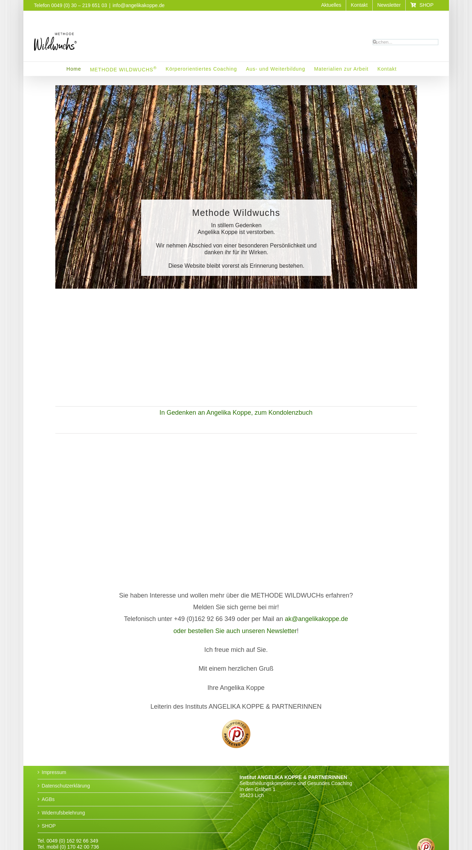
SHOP (49, 826)
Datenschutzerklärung (66, 786)
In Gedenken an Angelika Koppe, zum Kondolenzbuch (236, 412)
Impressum (54, 772)
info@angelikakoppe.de (138, 5)
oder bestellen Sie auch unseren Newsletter (235, 630)
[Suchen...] (405, 42)
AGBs (48, 799)
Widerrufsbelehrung (63, 813)
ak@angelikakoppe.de (316, 618)
